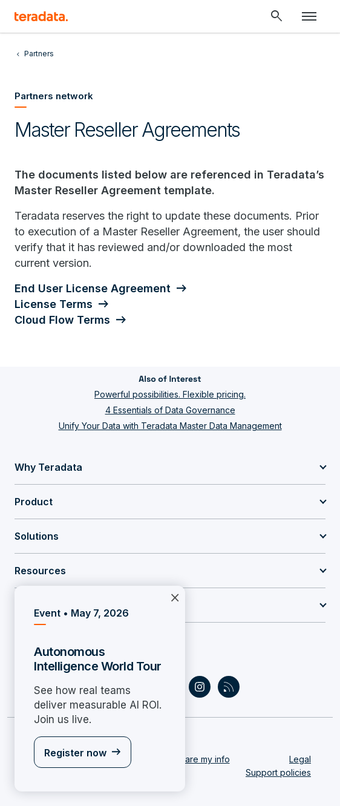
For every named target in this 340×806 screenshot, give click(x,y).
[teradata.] (41, 16)
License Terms (54, 304)
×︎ (174, 596)
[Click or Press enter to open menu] (309, 16)
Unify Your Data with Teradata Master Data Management (170, 426)
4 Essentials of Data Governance (170, 410)
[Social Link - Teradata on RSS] (229, 687)
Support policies (278, 772)
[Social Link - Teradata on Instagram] (200, 687)
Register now (75, 753)
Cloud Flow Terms (62, 319)
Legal (300, 759)
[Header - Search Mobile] (276, 16)
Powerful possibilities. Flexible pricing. (170, 394)
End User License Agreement (93, 288)
